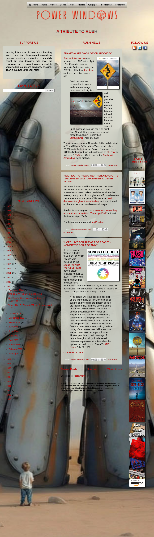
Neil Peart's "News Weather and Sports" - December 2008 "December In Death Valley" (91, 178)
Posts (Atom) (80, 376)
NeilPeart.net (98, 222)
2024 (9, 215)
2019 (9, 237)
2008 (9, 286)
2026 (9, 206)
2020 (9, 233)
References (120, 5)
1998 (9, 399)
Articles (81, 5)
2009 (9, 282)
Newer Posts (69, 369)
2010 (9, 277)
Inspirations (106, 5)
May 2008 (13, 336)
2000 (9, 390)
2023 (9, 219)
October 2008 (15, 313)
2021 (9, 228)
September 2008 (17, 318)
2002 (9, 381)
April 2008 (14, 340)
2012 (9, 268)
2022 (9, 224)
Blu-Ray (111, 152)
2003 (9, 377)
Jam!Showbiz (76, 138)
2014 (9, 259)
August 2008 (15, 322)
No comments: (112, 165)
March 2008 (14, 344)
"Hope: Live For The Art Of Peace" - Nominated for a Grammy (87, 243)
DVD (77, 155)
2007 (9, 359)
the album (89, 70)
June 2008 (14, 331)
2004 (9, 372)
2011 (9, 273)
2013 (9, 264)
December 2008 (16, 290)
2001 (9, 386)
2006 (9, 363)
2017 (9, 246)
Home (92, 369)
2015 (9, 255)
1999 (9, 395)
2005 (9, 368)
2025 (9, 210)
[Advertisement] (27, 145)
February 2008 (16, 349)
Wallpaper (92, 5)
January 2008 (15, 353)
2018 (9, 242)
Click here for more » (73, 352)
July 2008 (13, 327)
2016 (9, 250)
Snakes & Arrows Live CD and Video (88, 53)
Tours (71, 5)
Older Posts (114, 369)
